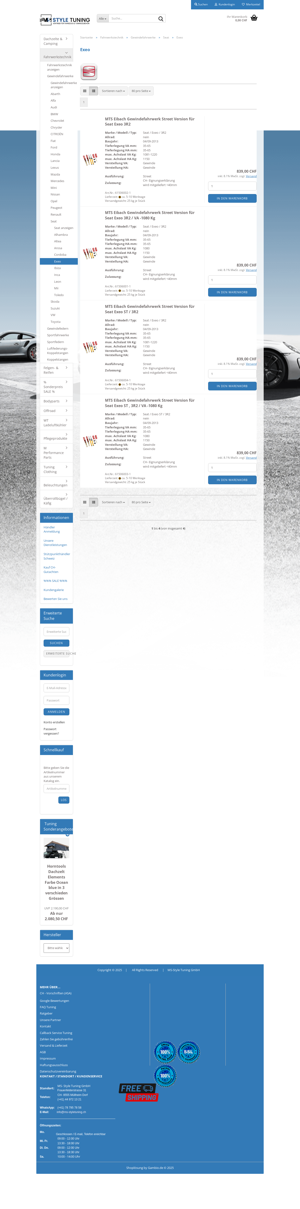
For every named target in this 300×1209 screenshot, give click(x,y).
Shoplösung (134, 1168)
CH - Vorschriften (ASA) (55, 993)
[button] (84, 90)
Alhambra (61, 235)
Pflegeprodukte (55, 438)
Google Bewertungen (54, 1001)
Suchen (56, 643)
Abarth (55, 94)
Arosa (58, 248)
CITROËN (57, 134)
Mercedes (57, 181)
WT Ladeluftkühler (55, 422)
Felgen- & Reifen (51, 370)
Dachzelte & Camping (53, 41)
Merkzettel (251, 4)
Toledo (59, 295)
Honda (55, 154)
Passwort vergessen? (51, 731)
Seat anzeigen (63, 228)
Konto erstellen (54, 722)
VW (53, 315)
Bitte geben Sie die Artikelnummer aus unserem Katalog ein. (56, 774)
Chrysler (56, 127)
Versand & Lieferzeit (54, 1045)
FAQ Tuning (48, 1007)
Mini (54, 188)
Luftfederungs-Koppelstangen (57, 350)
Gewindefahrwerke (60, 76)
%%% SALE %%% (55, 581)
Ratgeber (46, 1013)
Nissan (55, 194)
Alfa (53, 100)
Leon (57, 281)
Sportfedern (55, 342)
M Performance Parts (54, 453)
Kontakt (45, 1026)
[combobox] (113, 90)
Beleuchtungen (56, 485)
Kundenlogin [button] (225, 4)
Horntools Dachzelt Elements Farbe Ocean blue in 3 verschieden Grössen (56, 882)
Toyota (55, 322)
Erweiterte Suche (57, 654)
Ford (54, 147)
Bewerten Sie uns (56, 599)
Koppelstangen (57, 359)
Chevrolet (57, 120)
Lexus (55, 167)
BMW (54, 114)
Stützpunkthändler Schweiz (57, 556)
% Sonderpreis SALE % (53, 387)
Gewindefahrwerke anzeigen (64, 85)
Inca (57, 275)
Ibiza (57, 268)
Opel (54, 201)
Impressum (48, 1058)
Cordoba (60, 254)
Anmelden (56, 712)
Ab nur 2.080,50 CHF (56, 913)
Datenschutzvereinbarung (58, 1071)
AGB (43, 1052)
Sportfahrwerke (58, 335)
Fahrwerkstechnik (57, 57)
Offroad (50, 410)
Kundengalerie (54, 590)
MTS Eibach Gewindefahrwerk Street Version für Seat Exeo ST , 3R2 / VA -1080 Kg (150, 403)
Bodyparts (52, 401)
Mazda (55, 174)
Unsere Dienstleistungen (55, 542)
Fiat (53, 141)
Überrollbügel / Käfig (56, 500)
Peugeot (56, 208)
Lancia (55, 161)
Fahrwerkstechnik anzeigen (59, 67)
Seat (54, 221)
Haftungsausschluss (54, 1065)
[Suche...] (103, 18)
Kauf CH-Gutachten (51, 569)
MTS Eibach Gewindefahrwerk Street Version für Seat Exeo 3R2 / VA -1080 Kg (150, 215)
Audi (54, 107)
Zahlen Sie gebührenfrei (56, 1039)
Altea (57, 241)
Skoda (55, 301)
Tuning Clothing (50, 469)
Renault (56, 214)
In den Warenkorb (232, 198)
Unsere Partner (50, 1020)
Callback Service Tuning (56, 1033)
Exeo (57, 261)
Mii (56, 288)
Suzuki (55, 308)
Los (64, 800)
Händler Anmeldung (52, 529)
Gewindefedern (57, 328)
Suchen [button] (201, 4)
